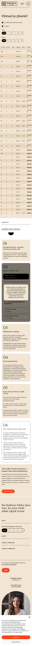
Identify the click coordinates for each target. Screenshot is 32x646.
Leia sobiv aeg (8, 497)
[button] (29, 617)
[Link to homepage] (9, 4)
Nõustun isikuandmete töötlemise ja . (13, 569)
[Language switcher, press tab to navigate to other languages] (22, 3)
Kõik (4, 33)
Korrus (4, 37)
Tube (3, 30)
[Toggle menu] (28, 4)
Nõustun (16, 637)
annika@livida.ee (16, 590)
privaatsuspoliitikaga (9, 570)
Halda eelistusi (16, 642)
